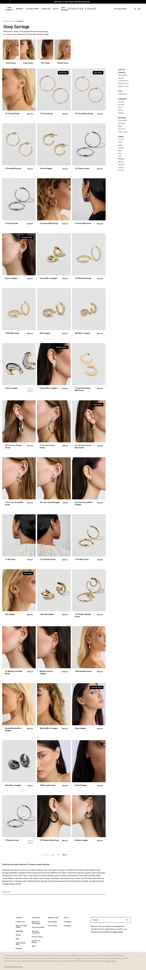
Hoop (120, 107)
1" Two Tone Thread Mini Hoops (14, 503)
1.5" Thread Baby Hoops (84, 113)
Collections (32, 9)
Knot (120, 153)
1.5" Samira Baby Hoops (49, 223)
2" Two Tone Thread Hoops (47, 446)
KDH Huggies (45, 333)
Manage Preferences (13, 967)
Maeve (120, 162)
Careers (19, 948)
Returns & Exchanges (36, 922)
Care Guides (52, 925)
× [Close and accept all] (142, 956)
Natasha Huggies (81, 840)
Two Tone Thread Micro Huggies (84, 503)
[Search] (135, 9)
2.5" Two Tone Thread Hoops (13, 446)
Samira (121, 167)
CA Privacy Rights (36, 941)
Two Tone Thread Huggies (50, 502)
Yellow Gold (122, 132)
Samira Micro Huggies (48, 278)
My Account (121, 9)
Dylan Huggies (80, 728)
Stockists (19, 931)
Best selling (122, 75)
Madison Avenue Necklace (47, 5)
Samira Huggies (11, 278)
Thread (121, 170)
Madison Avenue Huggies (46, 672)
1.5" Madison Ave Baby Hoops (13, 672)
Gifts (55, 9)
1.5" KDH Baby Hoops (83, 278)
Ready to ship (123, 86)
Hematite (121, 123)
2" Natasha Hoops (12, 840)
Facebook (67, 922)
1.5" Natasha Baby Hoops (49, 840)
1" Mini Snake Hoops (47, 785)
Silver (120, 126)
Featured (121, 72)
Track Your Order (38, 927)
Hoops (120, 110)
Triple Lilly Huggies (47, 614)
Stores (18, 935)
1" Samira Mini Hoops (83, 223)
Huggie (121, 113)
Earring (121, 102)
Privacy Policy (37, 937)
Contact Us (20, 922)
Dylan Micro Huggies (13, 785)
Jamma (121, 148)
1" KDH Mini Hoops (12, 333)
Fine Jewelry (9, 9)
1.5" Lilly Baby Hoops (47, 559)
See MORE (6, 892)
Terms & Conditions (36, 932)
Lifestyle (46, 9)
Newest (121, 78)
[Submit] (126, 920)
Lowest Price (123, 81)
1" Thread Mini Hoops (13, 168)
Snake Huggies (81, 785)
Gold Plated (122, 94)
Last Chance (64, 9)
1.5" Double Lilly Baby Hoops (83, 615)
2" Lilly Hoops (10, 559)
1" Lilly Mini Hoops (82, 559)
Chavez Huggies (11, 388)
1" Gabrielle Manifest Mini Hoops (83, 389)
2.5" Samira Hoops (82, 168)
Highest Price (123, 83)
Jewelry (20, 9)
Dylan (120, 142)
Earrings (121, 104)
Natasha (121, 164)
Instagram (68, 925)
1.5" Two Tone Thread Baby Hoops (83, 446)
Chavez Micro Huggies (48, 388)
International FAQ (20, 943)
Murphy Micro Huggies (49, 728)
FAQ (17, 939)
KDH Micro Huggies (82, 333)
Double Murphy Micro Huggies (13, 729)
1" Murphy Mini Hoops (83, 671)
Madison (121, 159)
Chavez (121, 139)
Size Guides (52, 922)
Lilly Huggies (10, 614)
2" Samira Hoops (11, 223)
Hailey (120, 145)
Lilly (119, 156)
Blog (33, 946)
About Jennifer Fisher (21, 926)
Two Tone (121, 129)
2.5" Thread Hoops (12, 113)
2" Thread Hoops (46, 113)
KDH (120, 150)
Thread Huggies (46, 168)
